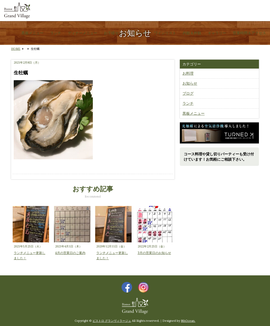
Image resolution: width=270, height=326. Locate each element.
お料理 (188, 73)
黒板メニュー (32, 32)
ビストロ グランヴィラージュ (112, 321)
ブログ (188, 93)
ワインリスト (165, 32)
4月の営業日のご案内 (70, 253)
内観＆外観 (192, 32)
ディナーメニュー (82, 32)
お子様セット (115, 32)
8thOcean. (188, 321)
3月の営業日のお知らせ (154, 253)
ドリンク (140, 32)
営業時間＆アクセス (249, 32)
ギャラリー (217, 32)
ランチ (55, 32)
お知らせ (189, 83)
